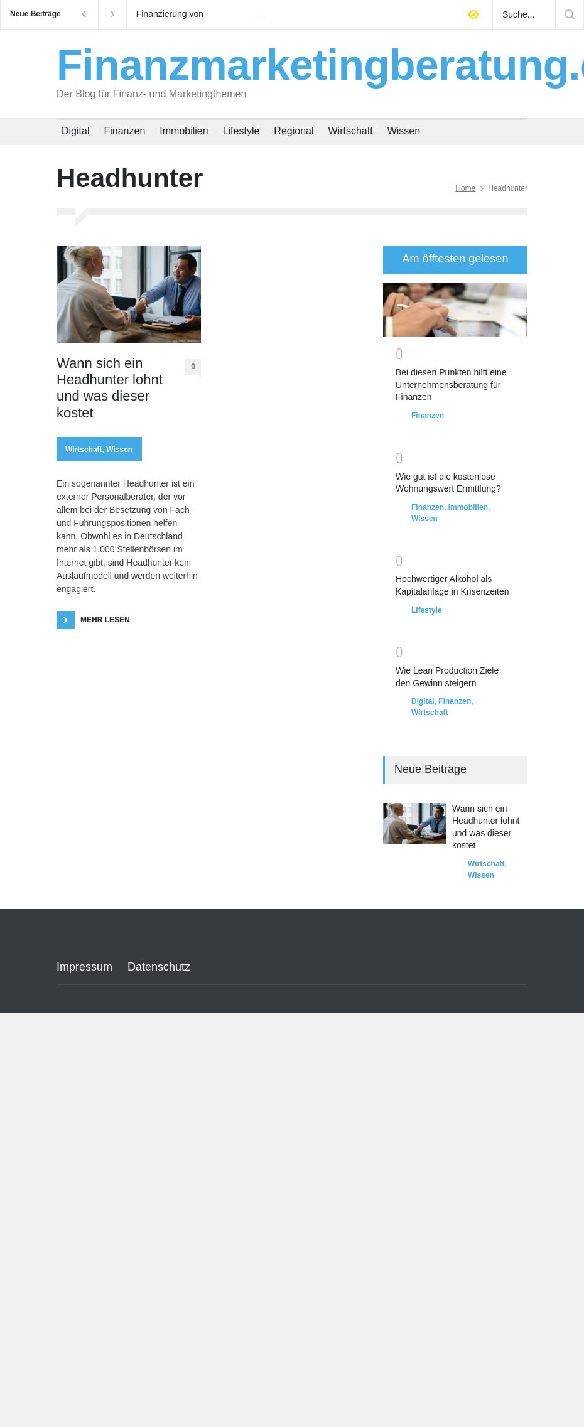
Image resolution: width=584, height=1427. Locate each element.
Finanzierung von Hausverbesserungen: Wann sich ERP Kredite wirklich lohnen (201, 14)
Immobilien (184, 131)
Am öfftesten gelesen (456, 258)
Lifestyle (241, 131)
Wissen (403, 131)
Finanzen (124, 131)
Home (465, 188)
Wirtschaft (350, 131)
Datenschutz (158, 967)
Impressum (84, 967)
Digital (75, 131)
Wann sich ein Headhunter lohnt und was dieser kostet (110, 388)
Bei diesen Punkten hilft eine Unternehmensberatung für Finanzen (451, 384)
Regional (293, 131)
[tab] (455, 260)
